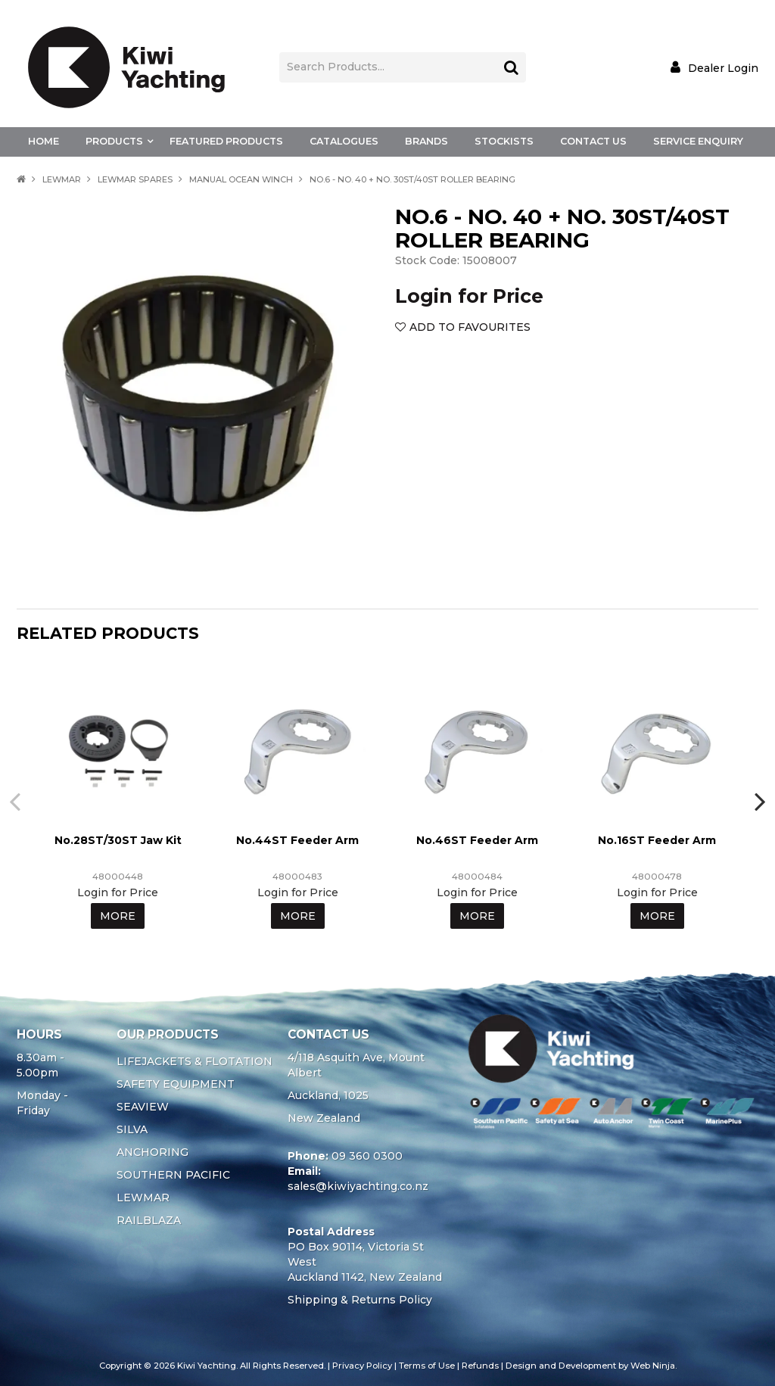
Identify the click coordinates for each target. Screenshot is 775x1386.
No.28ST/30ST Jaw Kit (118, 840)
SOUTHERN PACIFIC (173, 1175)
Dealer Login (723, 67)
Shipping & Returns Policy (360, 1300)
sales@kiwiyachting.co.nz (358, 1186)
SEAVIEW (143, 1106)
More (117, 916)
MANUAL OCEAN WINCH (241, 179)
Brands (426, 141)
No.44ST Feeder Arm (297, 840)
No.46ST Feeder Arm (477, 840)
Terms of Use (427, 1365)
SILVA (132, 1129)
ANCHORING (152, 1152)
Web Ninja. (653, 1365)
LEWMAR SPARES (135, 179)
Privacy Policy (362, 1365)
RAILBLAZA (149, 1220)
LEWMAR (61, 179)
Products (114, 141)
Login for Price (469, 296)
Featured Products (226, 141)
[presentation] (16, 801)
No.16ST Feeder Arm (657, 840)
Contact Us (593, 141)
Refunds (480, 1365)
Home (43, 141)
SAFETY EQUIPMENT (176, 1084)
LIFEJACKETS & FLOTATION (194, 1061)
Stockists (504, 141)
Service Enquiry (698, 141)
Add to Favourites (470, 327)
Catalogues (344, 141)
